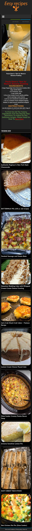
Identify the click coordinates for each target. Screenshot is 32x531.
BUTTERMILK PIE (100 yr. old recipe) (15, 209)
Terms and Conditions (10, 529)
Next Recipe (25, 21)
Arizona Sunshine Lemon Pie (12, 444)
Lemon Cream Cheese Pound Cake (13, 367)
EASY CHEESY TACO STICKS (11, 491)
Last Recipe (15, 21)
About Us (25, 529)
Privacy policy (19, 529)
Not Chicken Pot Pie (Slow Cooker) (14, 525)
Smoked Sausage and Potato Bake (14, 256)
